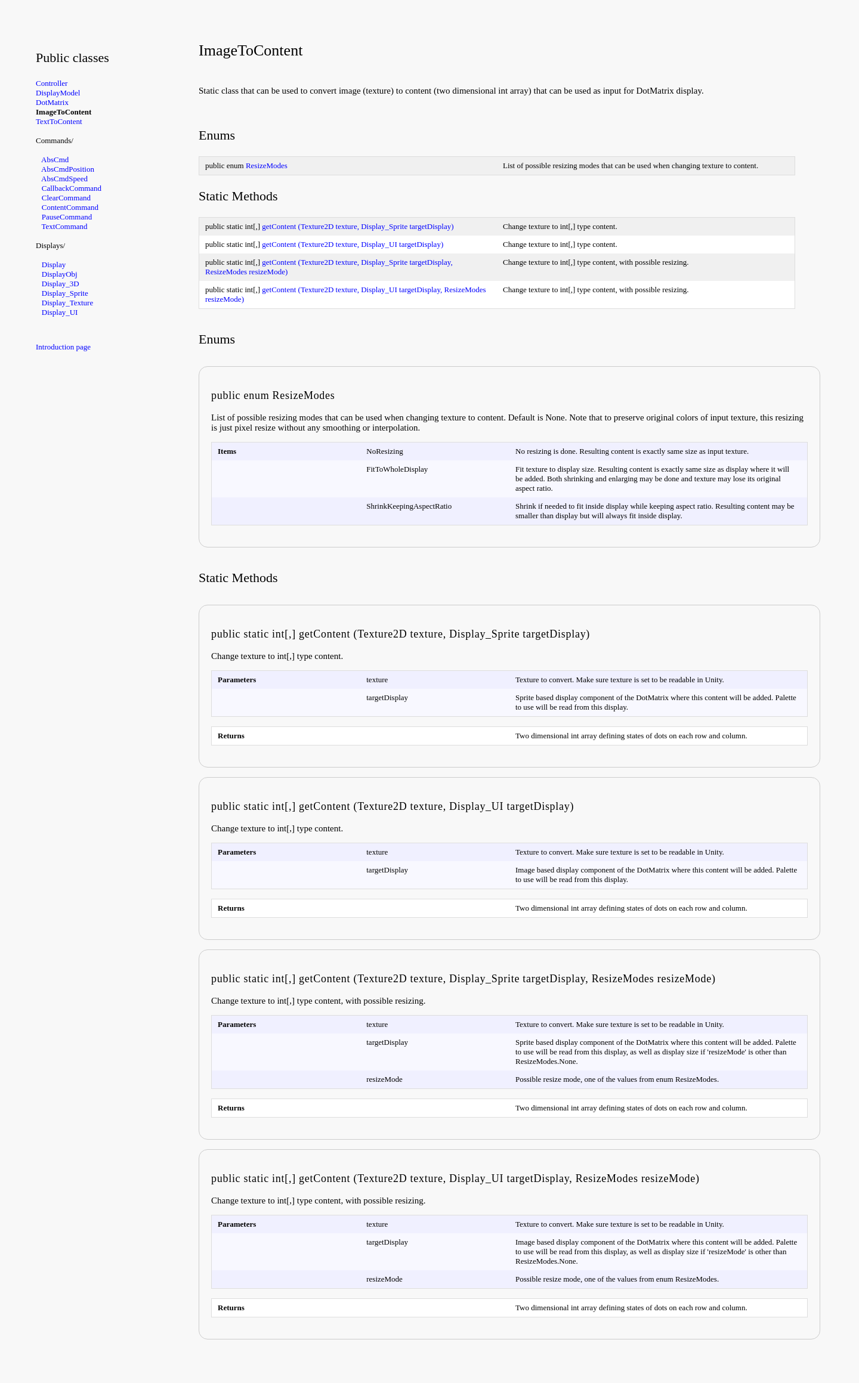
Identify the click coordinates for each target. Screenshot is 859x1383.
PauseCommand (67, 216)
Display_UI (60, 312)
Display (54, 264)
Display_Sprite (65, 293)
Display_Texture (67, 302)
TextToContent (59, 121)
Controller (51, 83)
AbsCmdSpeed (64, 178)
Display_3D (60, 283)
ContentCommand (70, 207)
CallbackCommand (71, 188)
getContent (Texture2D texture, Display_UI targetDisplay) (352, 244)
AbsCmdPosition (67, 169)
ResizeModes (267, 165)
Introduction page (63, 346)
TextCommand (65, 226)
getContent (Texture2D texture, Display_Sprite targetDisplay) (357, 226)
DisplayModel (58, 92)
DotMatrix (52, 102)
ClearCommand (66, 197)
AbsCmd (55, 159)
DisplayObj (60, 274)
